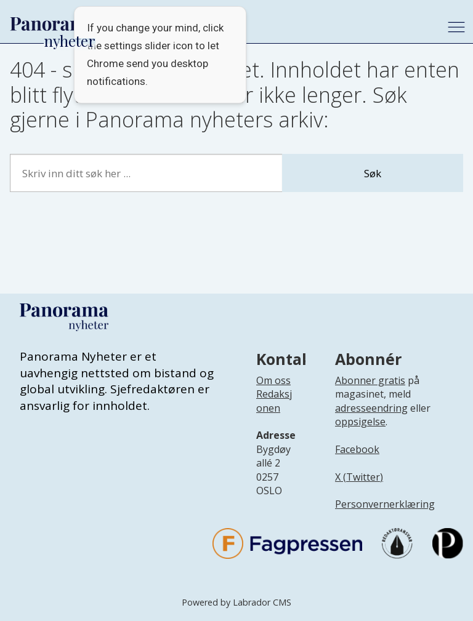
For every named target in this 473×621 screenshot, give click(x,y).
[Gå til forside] (53, 24)
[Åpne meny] (456, 27)
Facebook (357, 449)
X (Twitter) (359, 477)
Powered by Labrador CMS (236, 602)
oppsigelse (360, 421)
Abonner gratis (370, 380)
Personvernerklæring (385, 504)
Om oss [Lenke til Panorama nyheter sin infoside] (273, 380)
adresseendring (371, 408)
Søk (372, 173)
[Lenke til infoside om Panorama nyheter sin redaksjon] (274, 410)
